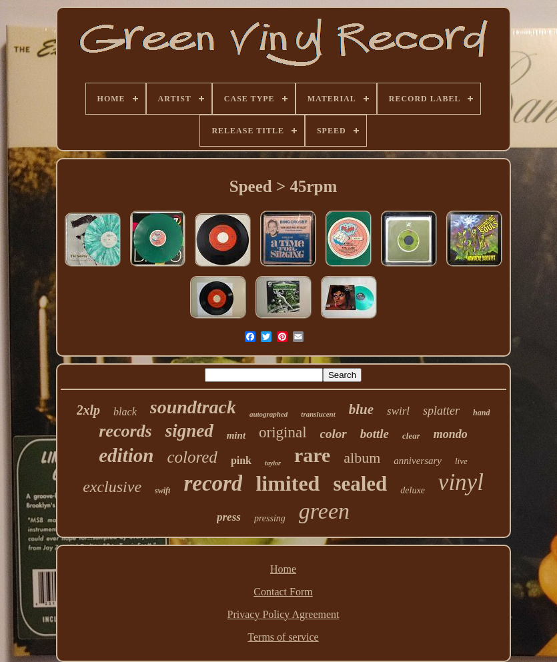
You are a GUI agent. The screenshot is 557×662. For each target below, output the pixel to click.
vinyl (461, 482)
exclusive (112, 486)
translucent (318, 414)
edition (126, 455)
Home (283, 569)
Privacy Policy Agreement (283, 614)
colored (192, 457)
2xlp (89, 410)
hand (481, 412)
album (362, 457)
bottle (374, 434)
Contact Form (282, 591)
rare (312, 455)
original (283, 432)
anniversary (418, 460)
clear (411, 436)
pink (241, 460)
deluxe (412, 490)
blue (361, 409)
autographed (268, 414)
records (125, 431)
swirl (398, 411)
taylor (273, 463)
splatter (441, 410)
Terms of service (282, 637)
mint (236, 435)
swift (162, 490)
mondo (451, 434)
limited (287, 483)
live (461, 461)
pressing (270, 518)
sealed (360, 483)
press (229, 517)
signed (189, 431)
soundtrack (193, 407)
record (212, 483)
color (333, 434)
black (125, 411)
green (324, 511)
